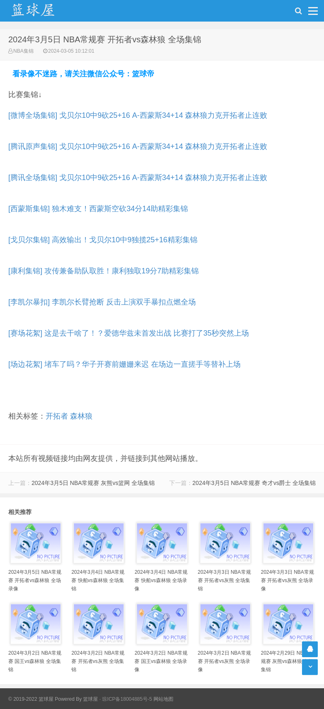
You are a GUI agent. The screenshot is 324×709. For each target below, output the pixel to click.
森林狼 (81, 416)
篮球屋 (90, 699)
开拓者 (57, 416)
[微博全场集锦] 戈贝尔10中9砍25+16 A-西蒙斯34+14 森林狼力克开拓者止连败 (137, 115)
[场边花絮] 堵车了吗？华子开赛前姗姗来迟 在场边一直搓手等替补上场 (124, 364)
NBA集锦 (23, 51)
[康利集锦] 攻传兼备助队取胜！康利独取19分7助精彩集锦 (103, 271)
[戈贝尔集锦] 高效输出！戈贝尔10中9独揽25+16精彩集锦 (102, 240)
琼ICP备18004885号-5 (127, 699)
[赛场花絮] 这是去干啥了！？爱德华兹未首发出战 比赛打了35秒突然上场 (128, 333)
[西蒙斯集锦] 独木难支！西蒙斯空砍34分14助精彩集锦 (98, 209)
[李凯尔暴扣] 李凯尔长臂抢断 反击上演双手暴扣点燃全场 (102, 302)
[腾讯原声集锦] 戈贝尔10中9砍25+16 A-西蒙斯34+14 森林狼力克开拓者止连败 (137, 146)
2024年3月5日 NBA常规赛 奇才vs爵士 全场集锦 (254, 483)
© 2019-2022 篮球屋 (31, 699)
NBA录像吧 (41, 11)
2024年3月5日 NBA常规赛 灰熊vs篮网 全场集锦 (93, 483)
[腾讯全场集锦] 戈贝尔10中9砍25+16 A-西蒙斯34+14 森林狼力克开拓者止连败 (137, 177)
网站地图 (163, 699)
